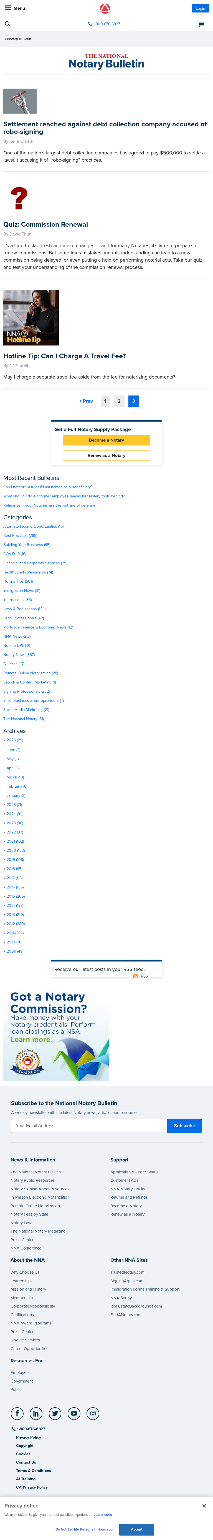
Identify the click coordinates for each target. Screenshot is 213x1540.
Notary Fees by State (29, 1214)
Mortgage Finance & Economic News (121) (38, 627)
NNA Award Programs (31, 1323)
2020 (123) (16, 850)
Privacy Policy (28, 1437)
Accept (136, 1529)
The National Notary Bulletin (36, 1172)
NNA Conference (26, 1248)
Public (16, 1389)
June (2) (13, 749)
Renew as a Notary (106, 455)
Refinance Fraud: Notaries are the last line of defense (49, 505)
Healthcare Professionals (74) (28, 572)
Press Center (22, 1239)
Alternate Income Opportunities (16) (33, 526)
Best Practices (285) (20, 535)
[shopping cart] (176, 24)
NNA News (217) (17, 636)
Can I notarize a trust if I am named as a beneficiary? (47, 487)
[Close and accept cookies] (204, 1506)
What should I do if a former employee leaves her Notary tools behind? (64, 496)
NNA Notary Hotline (128, 1188)
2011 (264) (15, 933)
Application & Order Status (134, 1172)
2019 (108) (15, 859)
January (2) (16, 795)
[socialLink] (18, 1416)
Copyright (25, 1445)
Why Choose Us (25, 1272)
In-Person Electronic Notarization (40, 1197)
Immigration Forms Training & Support (144, 1289)
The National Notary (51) (23, 719)
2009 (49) (15, 951)
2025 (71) (14, 804)
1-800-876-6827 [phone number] (106, 24)
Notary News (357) (19, 654)
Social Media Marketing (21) (26, 709)
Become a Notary (106, 440)
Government (22, 1381)
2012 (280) (16, 924)
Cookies (23, 1454)
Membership (22, 1297)
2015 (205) (16, 896)
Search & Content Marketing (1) (29, 682)
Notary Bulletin (19, 39)
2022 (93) (15, 832)
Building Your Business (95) (26, 544)
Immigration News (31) (21, 590)
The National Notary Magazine (38, 1231)
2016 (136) (15, 887)
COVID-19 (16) (14, 554)
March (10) (15, 777)
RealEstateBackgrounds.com (136, 1306)
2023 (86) (15, 823)
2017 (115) (14, 878)
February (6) (17, 786)
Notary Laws (22, 1222)
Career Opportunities (29, 1348)
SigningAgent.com (126, 1280)
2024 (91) (14, 814)
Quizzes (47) (13, 664)
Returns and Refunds (129, 1197)
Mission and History (28, 1289)
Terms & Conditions (33, 1470)
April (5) (13, 768)
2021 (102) (15, 841)
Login (200, 8)
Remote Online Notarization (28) (30, 673)
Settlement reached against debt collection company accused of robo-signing (105, 128)
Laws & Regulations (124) (24, 609)
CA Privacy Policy (32, 1487)
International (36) (17, 599)
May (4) (13, 759)
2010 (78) (14, 942)
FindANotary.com (125, 1314)
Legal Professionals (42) (23, 618)
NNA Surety (121, 1297)
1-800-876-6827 (30, 1429)
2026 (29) (15, 740)
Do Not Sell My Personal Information (85, 1529)
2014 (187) (15, 905)
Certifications (22, 1314)
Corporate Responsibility (33, 1306)
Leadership (21, 1280)
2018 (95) (14, 869)
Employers (20, 1372)
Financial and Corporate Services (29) (35, 563)
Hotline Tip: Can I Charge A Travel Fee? (64, 356)
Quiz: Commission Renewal (45, 224)
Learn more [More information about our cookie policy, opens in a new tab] (102, 1515)
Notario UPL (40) (17, 645)
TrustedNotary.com (127, 1272)
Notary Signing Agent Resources (40, 1188)
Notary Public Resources (33, 1180)
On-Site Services (25, 1340)
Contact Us (26, 1462)
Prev (88, 401)
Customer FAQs (124, 1180)
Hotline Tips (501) (18, 581)
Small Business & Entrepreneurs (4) (33, 700)
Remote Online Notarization (35, 1205)
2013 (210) (15, 914)
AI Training (26, 1479)
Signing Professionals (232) (26, 691)
